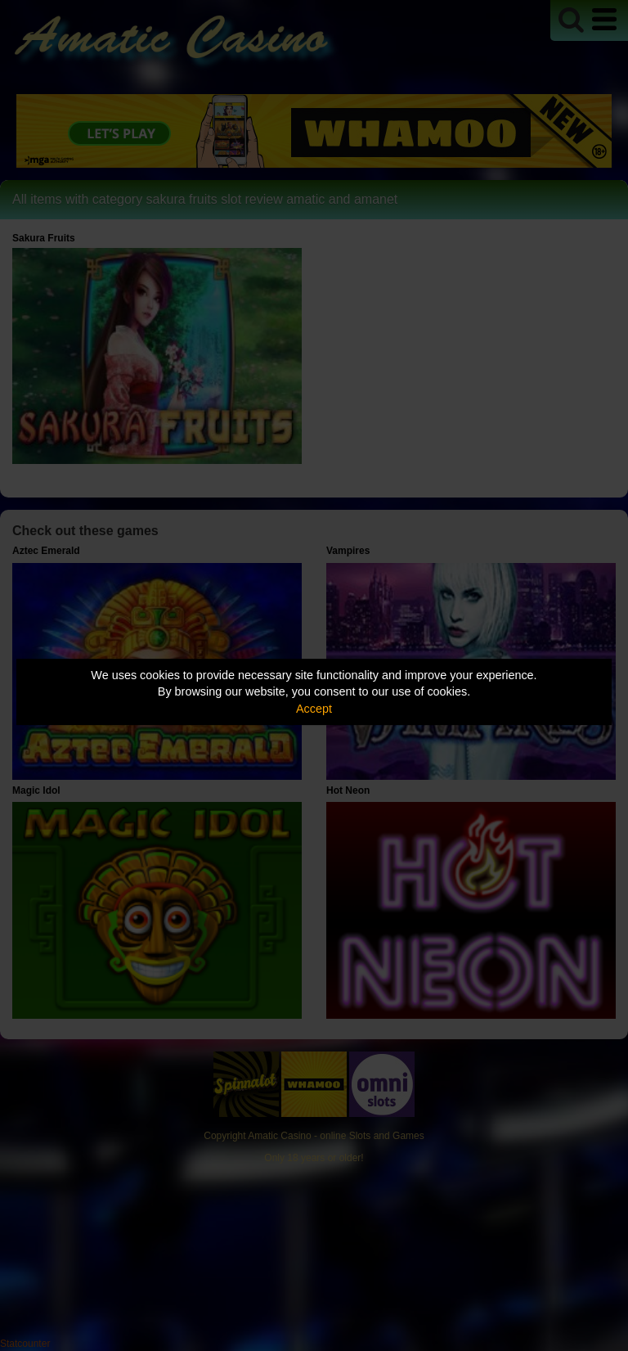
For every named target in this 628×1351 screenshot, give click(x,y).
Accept (314, 708)
